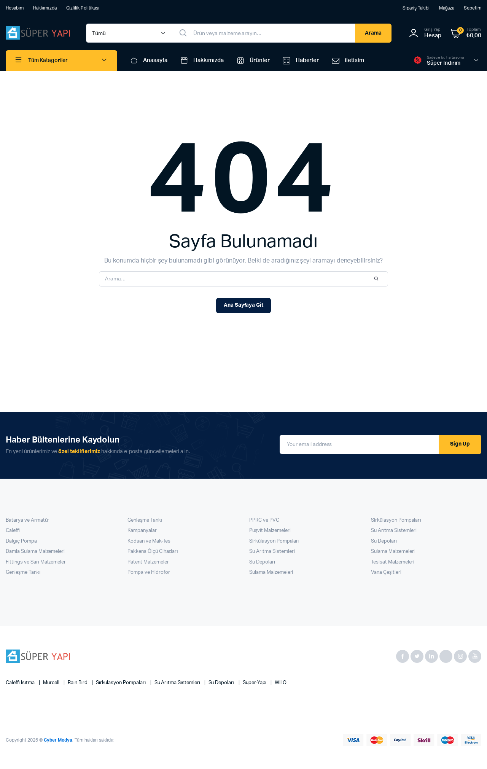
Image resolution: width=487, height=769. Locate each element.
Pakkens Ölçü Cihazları (152, 551)
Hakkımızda (44, 8)
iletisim (347, 60)
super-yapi (255, 682)
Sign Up (460, 444)
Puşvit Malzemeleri (270, 530)
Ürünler (252, 60)
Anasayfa (148, 60)
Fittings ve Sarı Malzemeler (36, 562)
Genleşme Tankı (23, 572)
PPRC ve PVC (264, 520)
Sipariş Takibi (416, 8)
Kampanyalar (142, 530)
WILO (280, 682)
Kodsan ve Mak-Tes (148, 541)
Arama (373, 33)
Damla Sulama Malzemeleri (35, 551)
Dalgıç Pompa (21, 541)
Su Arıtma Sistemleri (272, 551)
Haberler (300, 60)
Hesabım (15, 8)
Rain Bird (78, 682)
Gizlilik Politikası (83, 8)
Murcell (51, 682)
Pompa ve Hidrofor (148, 572)
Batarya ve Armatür (27, 520)
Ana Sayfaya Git (244, 305)
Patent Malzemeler (148, 562)
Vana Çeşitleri (386, 572)
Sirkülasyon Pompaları (274, 541)
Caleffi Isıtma (21, 682)
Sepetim (472, 8)
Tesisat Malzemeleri (392, 562)
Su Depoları (262, 562)
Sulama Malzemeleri (271, 572)
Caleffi (13, 530)
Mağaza (447, 8)
